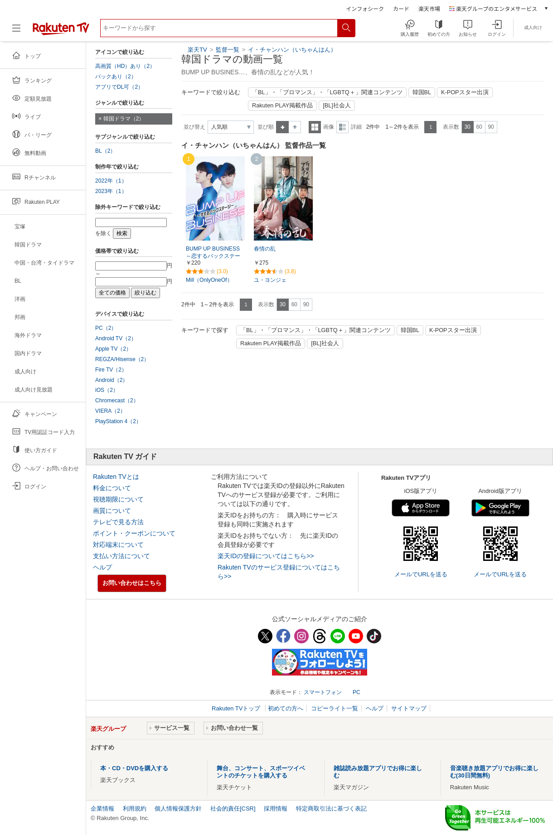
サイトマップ (409, 708)
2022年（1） (111, 181)
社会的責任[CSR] (233, 808)
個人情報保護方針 (178, 808)
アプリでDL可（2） (119, 87)
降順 (295, 127)
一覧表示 (315, 127)
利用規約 (134, 808)
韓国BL (422, 92)
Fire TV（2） (111, 370)
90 (491, 127)
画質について (112, 510)
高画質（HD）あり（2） (125, 66)
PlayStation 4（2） (118, 421)
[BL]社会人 (337, 105)
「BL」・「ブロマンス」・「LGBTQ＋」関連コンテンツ (327, 92)
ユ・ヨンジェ (270, 280)
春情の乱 (265, 249)
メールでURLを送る (420, 574)
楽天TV (197, 49)
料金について (112, 488)
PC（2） (106, 328)
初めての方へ (285, 708)
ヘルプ (102, 567)
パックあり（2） (115, 76)
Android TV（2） (115, 338)
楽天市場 (429, 8)
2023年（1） (111, 191)
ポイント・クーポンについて (134, 533)
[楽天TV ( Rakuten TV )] (61, 31)
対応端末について (118, 544)
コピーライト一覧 (334, 708)
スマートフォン (323, 692)
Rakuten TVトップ (237, 708)
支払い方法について (121, 556)
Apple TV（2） (113, 349)
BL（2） (105, 151)
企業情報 (102, 808)
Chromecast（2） (117, 400)
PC (356, 692)
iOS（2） (106, 390)
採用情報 (275, 808)
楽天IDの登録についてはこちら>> (266, 556)
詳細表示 (342, 127)
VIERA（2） (110, 411)
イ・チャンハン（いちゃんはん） (292, 49)
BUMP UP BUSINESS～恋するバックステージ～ (213, 256)
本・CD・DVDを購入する (134, 768)
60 (479, 127)
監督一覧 (227, 49)
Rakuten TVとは (116, 476)
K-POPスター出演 (464, 92)
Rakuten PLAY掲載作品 (282, 105)
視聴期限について (118, 499)
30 (467, 127)
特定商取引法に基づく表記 (331, 808)
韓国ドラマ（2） (124, 119)
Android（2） (111, 380)
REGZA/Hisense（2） (122, 359)
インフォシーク (365, 8)
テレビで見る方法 (118, 522)
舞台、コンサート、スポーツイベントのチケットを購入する (261, 772)
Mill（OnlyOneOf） (209, 280)
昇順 (282, 127)
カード (401, 8)
